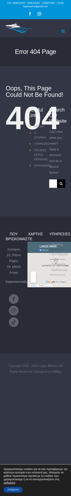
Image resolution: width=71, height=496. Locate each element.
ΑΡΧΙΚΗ (39, 126)
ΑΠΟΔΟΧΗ (13, 489)
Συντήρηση (57, 254)
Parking (57, 244)
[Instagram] (14, 310)
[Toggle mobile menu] (63, 31)
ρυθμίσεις (9, 482)
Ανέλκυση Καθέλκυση (57, 267)
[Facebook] (14, 299)
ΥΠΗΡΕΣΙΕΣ (41, 143)
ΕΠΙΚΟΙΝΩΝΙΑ (42, 165)
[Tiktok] (14, 322)
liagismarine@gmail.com (23, 282)
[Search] (61, 183)
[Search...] (53, 183)
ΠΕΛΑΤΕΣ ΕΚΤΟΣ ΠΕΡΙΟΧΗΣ (41, 155)
